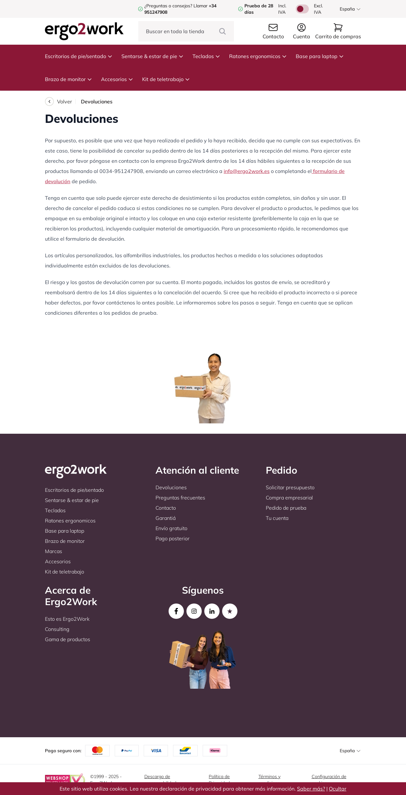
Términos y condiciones (270, 780)
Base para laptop (320, 56)
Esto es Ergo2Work (67, 619)
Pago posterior (173, 538)
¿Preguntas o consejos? (168, 6)
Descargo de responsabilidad (160, 780)
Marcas (53, 551)
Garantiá (166, 518)
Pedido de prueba (286, 508)
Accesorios (117, 79)
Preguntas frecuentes (180, 497)
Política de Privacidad (219, 780)
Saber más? (311, 788)
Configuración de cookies (329, 780)
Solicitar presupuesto (290, 487)
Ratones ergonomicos (258, 56)
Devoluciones (171, 487)
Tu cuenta (277, 518)
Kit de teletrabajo (166, 79)
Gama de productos (67, 639)
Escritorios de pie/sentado (78, 56)
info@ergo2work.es (247, 171)
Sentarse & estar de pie (152, 56)
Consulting (57, 629)
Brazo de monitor (68, 79)
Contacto (166, 508)
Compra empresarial (289, 497)
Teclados (206, 56)
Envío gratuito (171, 528)
